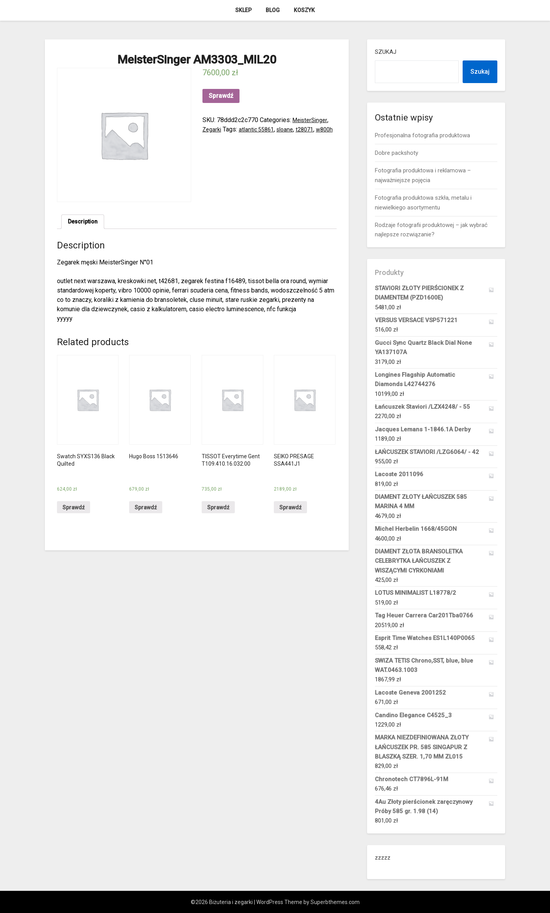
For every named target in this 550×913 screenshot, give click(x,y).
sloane (291, 129)
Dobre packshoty (396, 152)
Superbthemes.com (335, 902)
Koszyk (304, 10)
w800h (211, 138)
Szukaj (385, 51)
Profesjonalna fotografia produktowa (422, 135)
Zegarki (212, 129)
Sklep (243, 10)
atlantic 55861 (260, 129)
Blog (273, 10)
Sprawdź (221, 95)
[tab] (84, 223)
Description (84, 222)
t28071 (313, 129)
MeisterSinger (312, 120)
